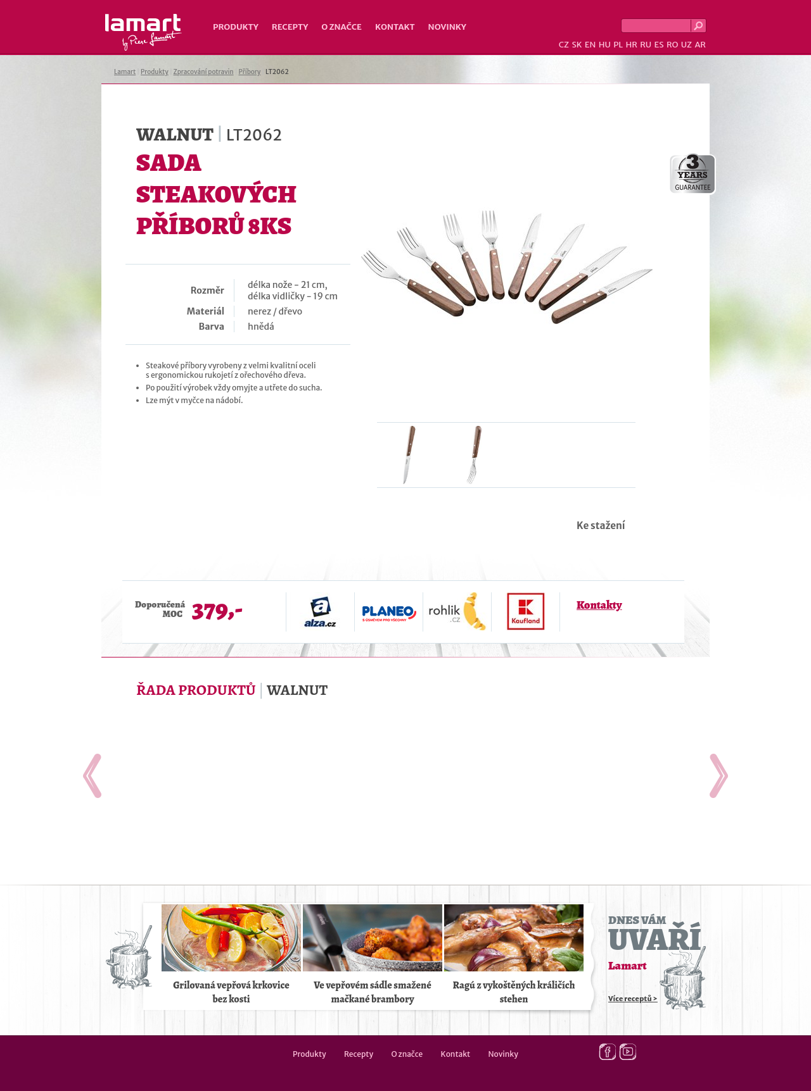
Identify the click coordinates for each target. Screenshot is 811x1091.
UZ (686, 44)
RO (672, 44)
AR (700, 44)
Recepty (290, 27)
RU (645, 44)
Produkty (236, 27)
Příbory (249, 72)
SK (577, 44)
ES (659, 44)
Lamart (143, 32)
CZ (564, 44)
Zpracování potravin (204, 72)
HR (631, 44)
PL (618, 44)
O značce (341, 27)
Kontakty (599, 605)
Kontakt (395, 27)
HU (605, 44)
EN (590, 44)
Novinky (447, 27)
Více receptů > (633, 998)
